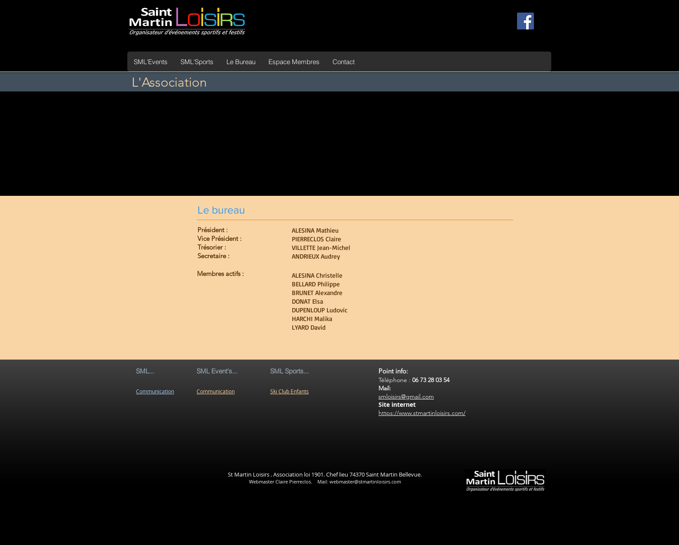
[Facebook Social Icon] (525, 21)
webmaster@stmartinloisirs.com (365, 481)
